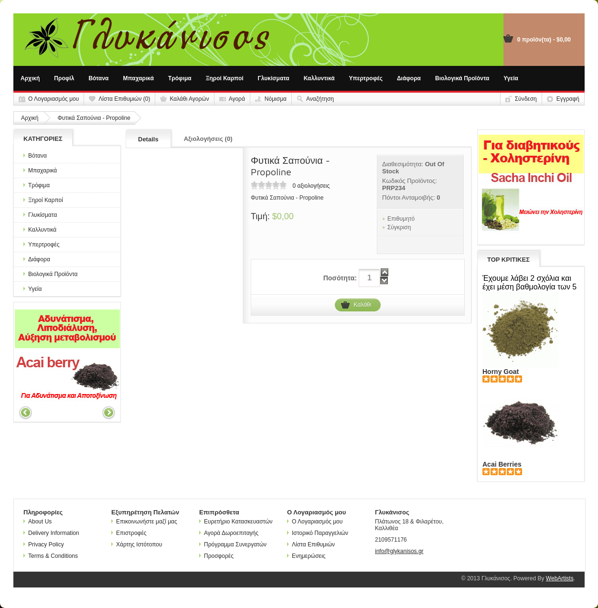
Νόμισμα (276, 99)
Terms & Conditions (50, 556)
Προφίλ (64, 78)
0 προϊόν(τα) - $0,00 (544, 39)
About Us (37, 521)
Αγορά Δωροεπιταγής (228, 533)
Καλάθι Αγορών (189, 99)
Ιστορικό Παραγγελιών (317, 533)
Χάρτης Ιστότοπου (136, 544)
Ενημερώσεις (306, 556)
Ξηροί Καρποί (225, 78)
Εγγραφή (567, 99)
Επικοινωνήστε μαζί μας (144, 521)
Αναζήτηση (320, 99)
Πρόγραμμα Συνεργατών (233, 544)
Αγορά (237, 99)
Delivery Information (51, 533)
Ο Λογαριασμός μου (53, 99)
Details (148, 139)
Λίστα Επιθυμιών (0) (124, 99)
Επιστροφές (129, 533)
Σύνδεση (526, 99)
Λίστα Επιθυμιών (311, 544)
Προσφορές (216, 556)
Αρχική (30, 78)
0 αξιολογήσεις (311, 185)
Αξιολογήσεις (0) (208, 138)
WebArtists (560, 578)
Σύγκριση (399, 227)
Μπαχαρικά (138, 78)
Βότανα (98, 78)
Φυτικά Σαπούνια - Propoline (93, 118)
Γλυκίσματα (273, 78)
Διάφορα (409, 78)
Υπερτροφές (366, 78)
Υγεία (510, 78)
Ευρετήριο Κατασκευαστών (236, 521)
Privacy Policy (43, 544)
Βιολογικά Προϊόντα (462, 78)
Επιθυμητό (401, 218)
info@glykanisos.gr (399, 551)
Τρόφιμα (180, 78)
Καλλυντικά (319, 78)
